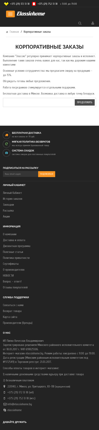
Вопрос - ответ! (12, 281)
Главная (14, 31)
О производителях (13, 269)
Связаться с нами (13, 305)
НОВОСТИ (8, 275)
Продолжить (84, 102)
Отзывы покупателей (15, 287)
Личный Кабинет (12, 193)
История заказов (12, 199)
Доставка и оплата (14, 240)
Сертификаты (11, 264)
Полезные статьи (13, 252)
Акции (6, 216)
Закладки (8, 204)
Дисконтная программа (16, 246)
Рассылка (8, 210)
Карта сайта (10, 317)
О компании (9, 234)
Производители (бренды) (17, 323)
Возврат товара (12, 311)
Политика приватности (16, 258)
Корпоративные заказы (37, 31)
